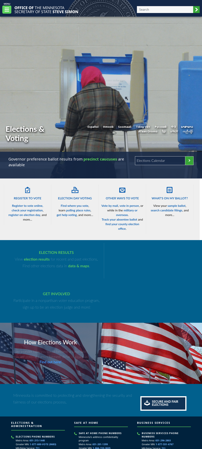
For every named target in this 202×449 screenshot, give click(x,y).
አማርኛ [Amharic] (174, 131)
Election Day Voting (75, 192)
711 (38, 407)
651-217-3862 (39, 419)
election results (35, 259)
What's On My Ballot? (169, 192)
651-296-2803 (163, 399)
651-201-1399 (100, 403)
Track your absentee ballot (119, 219)
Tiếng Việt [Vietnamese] (143, 127)
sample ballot (176, 205)
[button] (196, 9)
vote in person (129, 205)
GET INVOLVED (147, 252)
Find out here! (50, 321)
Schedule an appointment (157, 433)
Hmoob (108, 127)
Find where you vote (74, 205)
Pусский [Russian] (160, 127)
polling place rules (78, 210)
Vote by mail (109, 205)
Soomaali (124, 127)
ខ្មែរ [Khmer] (164, 131)
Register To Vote (27, 192)
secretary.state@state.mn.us (41, 435)
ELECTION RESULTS (54, 252)
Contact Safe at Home (92, 427)
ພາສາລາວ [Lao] (187, 127)
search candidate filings (166, 210)
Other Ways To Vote (122, 192)
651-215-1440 (37, 399)
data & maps (77, 266)
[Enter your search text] (165, 9)
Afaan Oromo (147, 131)
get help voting (67, 215)
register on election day (24, 215)
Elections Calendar (151, 160)
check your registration (27, 210)
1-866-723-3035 (101, 407)
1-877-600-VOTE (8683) (43, 403)
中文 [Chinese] (173, 127)
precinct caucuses (101, 159)
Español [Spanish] (93, 127)
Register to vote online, (27, 205)
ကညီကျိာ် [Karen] (188, 131)
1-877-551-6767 (164, 403)
